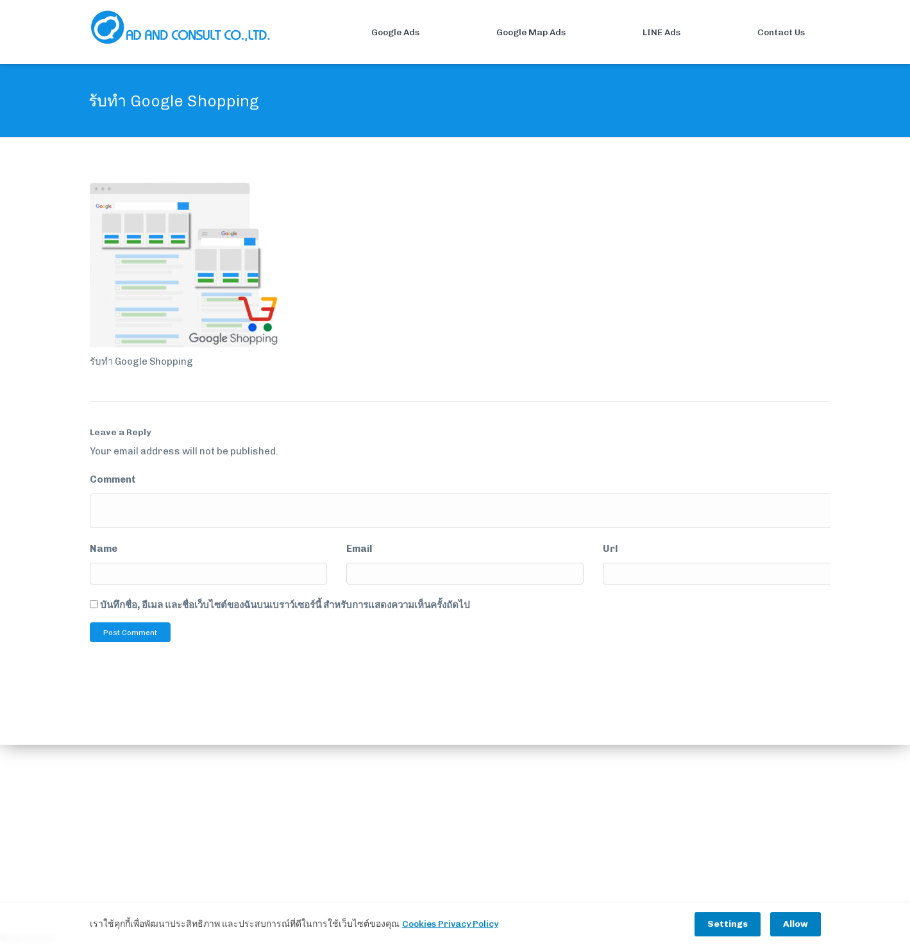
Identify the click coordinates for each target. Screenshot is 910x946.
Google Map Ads (508, 32)
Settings (727, 924)
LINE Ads (639, 32)
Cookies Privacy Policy (450, 924)
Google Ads (372, 32)
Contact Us (758, 32)
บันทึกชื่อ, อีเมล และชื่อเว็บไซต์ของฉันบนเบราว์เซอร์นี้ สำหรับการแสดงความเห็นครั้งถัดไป (285, 605)
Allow (795, 924)
